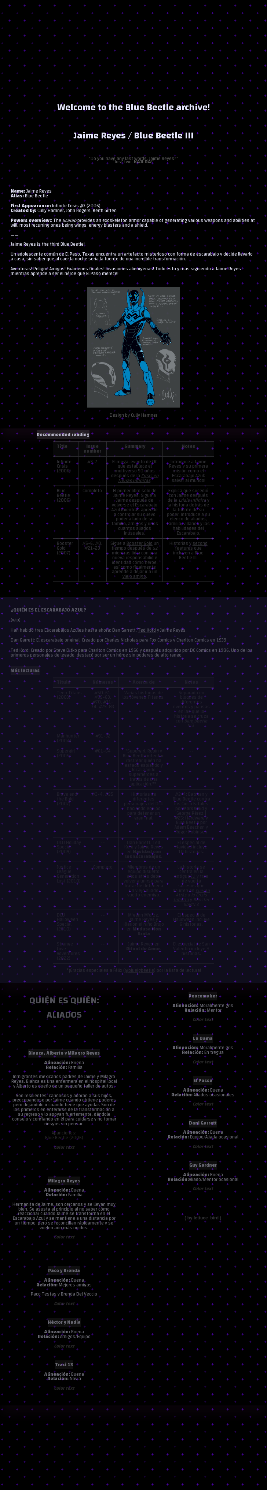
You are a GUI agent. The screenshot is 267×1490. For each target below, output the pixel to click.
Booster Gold (140, 543)
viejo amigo (134, 576)
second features (191, 546)
